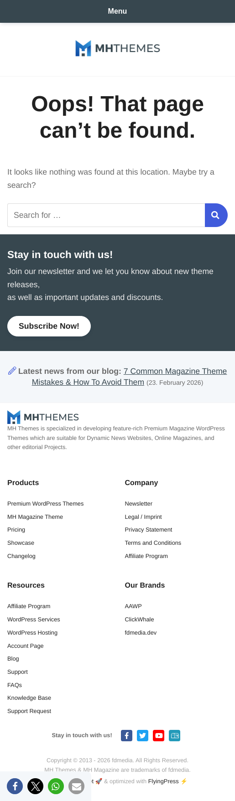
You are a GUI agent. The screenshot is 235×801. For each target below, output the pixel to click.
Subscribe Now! (49, 326)
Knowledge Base (29, 697)
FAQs (14, 685)
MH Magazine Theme (35, 516)
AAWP (133, 606)
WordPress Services (33, 619)
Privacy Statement (148, 529)
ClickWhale (139, 619)
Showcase (20, 542)
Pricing (16, 529)
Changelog (21, 556)
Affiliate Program (146, 556)
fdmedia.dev (141, 632)
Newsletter (138, 503)
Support (17, 671)
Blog (13, 658)
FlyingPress (163, 781)
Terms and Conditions (153, 542)
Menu (117, 11)
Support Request (29, 711)
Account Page (25, 645)
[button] (15, 786)
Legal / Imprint (143, 516)
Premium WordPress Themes (45, 503)
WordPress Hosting (32, 632)
